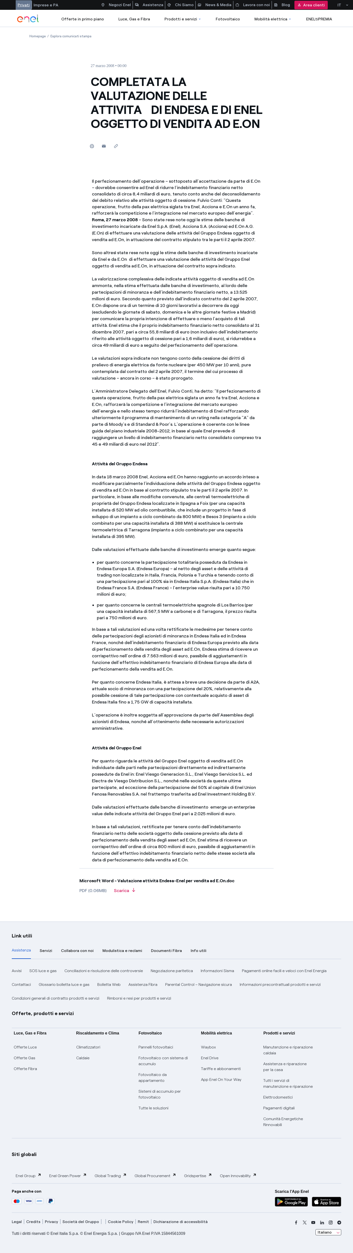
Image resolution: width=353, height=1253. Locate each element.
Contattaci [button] (21, 984)
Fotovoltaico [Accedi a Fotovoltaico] (228, 19)
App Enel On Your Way (221, 1079)
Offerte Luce (25, 1047)
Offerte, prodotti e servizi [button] (43, 1013)
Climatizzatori (88, 1047)
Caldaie (82, 1058)
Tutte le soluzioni (153, 1108)
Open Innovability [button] (238, 1175)
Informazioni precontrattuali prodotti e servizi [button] (280, 984)
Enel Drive (209, 1058)
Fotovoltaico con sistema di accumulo (163, 1061)
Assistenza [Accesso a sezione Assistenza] (149, 5)
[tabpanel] (176, 984)
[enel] (28, 18)
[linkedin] (322, 1223)
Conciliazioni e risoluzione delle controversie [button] (103, 970)
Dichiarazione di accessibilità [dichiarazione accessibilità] (180, 1221)
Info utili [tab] (198, 950)
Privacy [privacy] (51, 1221)
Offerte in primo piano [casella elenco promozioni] (82, 19)
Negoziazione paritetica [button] (172, 970)
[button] (103, 145)
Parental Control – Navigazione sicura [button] (198, 984)
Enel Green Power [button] (68, 1175)
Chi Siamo (180, 5)
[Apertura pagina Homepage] (37, 36)
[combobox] (328, 1232)
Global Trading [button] (111, 1175)
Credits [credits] (33, 1221)
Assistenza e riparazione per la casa (285, 1066)
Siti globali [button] (24, 1154)
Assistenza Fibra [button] (142, 984)
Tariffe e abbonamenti (221, 1068)
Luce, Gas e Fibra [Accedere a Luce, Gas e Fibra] (134, 19)
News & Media (214, 5)
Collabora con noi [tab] (77, 950)
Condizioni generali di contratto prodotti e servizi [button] (55, 998)
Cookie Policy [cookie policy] (120, 1221)
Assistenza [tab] (21, 950)
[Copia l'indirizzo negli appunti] (115, 145)
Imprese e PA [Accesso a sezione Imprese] (46, 5)
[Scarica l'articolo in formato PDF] (124, 892)
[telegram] (339, 1223)
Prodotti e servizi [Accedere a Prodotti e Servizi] (183, 19)
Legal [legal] (17, 1221)
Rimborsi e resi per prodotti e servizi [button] (139, 998)
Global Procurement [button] (155, 1175)
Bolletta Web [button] (109, 984)
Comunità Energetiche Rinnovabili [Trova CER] (283, 1121)
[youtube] (313, 1223)
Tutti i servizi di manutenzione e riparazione (288, 1083)
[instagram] (331, 1223)
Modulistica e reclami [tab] (122, 950)
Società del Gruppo (81, 1221)
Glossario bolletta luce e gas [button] (64, 984)
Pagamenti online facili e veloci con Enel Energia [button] (284, 970)
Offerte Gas (24, 1058)
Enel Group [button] (28, 1175)
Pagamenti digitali (279, 1108)
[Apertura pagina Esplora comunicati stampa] (70, 36)
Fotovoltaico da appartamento (153, 1077)
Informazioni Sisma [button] (217, 970)
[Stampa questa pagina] (91, 145)
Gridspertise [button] (198, 1175)
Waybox (208, 1047)
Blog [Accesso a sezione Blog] (282, 5)
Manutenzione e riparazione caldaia (288, 1050)
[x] (305, 1223)
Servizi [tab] (46, 950)
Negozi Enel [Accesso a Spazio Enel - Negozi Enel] (116, 5)
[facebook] (296, 1223)
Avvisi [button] (17, 970)
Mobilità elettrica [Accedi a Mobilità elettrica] (273, 19)
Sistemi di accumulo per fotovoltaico (160, 1094)
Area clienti (311, 5)
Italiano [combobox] (325, 1232)
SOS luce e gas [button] (43, 970)
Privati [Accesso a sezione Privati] (24, 5)
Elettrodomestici (278, 1097)
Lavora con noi (252, 5)
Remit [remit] (143, 1221)
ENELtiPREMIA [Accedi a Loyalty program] (319, 19)
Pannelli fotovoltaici (156, 1047)
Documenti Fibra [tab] (166, 950)
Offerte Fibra (25, 1068)
